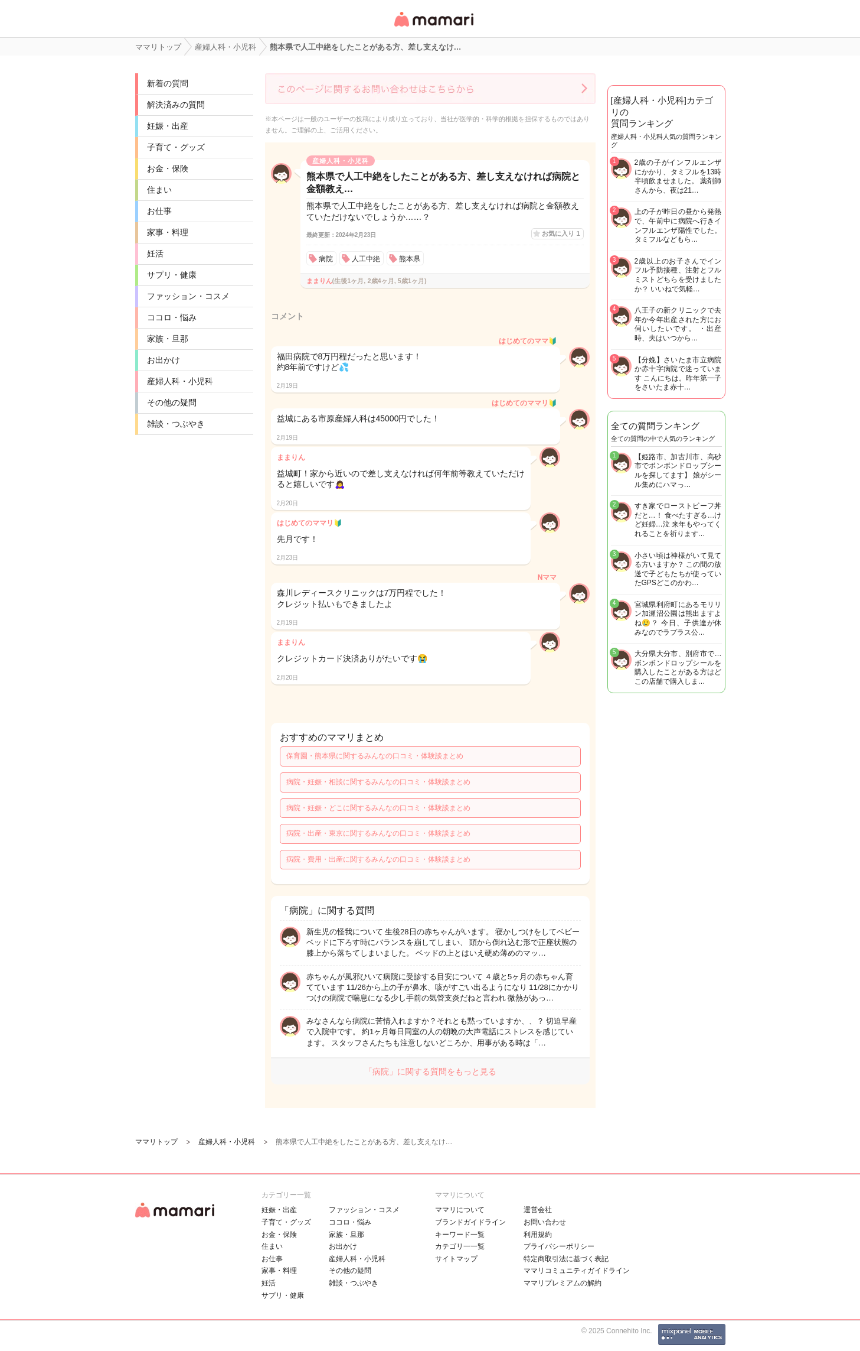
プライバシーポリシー (559, 1246)
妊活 (155, 253)
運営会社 (538, 1210)
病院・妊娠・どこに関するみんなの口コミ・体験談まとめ (378, 808)
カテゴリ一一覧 (460, 1246)
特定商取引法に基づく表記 (566, 1259)
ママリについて (460, 1210)
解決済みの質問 (176, 104)
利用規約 (538, 1234)
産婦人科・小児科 (180, 381)
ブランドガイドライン (470, 1222)
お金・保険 (167, 168)
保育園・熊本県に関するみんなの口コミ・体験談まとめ (374, 756)
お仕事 (159, 211)
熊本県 (409, 259)
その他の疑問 (172, 402)
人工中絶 (366, 259)
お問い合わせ (545, 1222)
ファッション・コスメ (188, 296)
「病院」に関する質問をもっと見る (430, 1071)
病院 (326, 259)
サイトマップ (456, 1259)
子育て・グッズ (176, 147)
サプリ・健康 (172, 275)
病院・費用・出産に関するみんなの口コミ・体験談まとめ (378, 859)
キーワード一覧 (460, 1234)
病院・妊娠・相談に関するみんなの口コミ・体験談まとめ (378, 782)
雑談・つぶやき (176, 423)
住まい (159, 189)
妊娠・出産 (167, 126)
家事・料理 (167, 232)
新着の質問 (167, 83)
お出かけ (163, 360)
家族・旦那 (167, 338)
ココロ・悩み (172, 317)
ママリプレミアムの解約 (562, 1283)
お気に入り (561, 233)
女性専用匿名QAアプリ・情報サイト (433, 27)
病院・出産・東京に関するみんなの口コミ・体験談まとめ (378, 833)
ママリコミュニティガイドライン (577, 1270)
